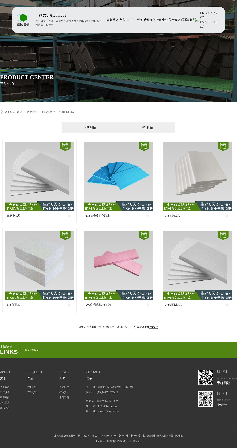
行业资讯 (64, 392)
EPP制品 (90, 127)
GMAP (135, 435)
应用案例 (150, 19)
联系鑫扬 (187, 19)
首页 (19, 111)
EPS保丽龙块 (15, 304)
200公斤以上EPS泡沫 (98, 304)
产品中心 (125, 19)
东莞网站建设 (176, 435)
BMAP (123, 435)
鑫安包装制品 (32, 350)
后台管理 (149, 435)
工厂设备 (137, 19)
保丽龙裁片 (13, 215)
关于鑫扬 (174, 19)
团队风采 (4, 407)
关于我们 (4, 387)
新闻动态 (64, 387)
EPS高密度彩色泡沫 (98, 215)
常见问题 (64, 397)
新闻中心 (162, 19)
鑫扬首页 (112, 19)
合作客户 (4, 402)
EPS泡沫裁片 (172, 215)
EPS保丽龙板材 (66, 111)
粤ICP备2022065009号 (118, 441)
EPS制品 (47, 111)
